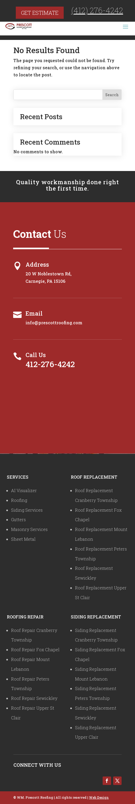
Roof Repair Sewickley (34, 698)
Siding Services (27, 510)
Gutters (18, 519)
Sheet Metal (23, 539)
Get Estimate (39, 12)
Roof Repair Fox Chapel (35, 649)
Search (112, 94)
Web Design (99, 797)
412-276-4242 (50, 364)
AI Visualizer (24, 490)
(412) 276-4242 (97, 10)
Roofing (19, 500)
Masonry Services (29, 529)
